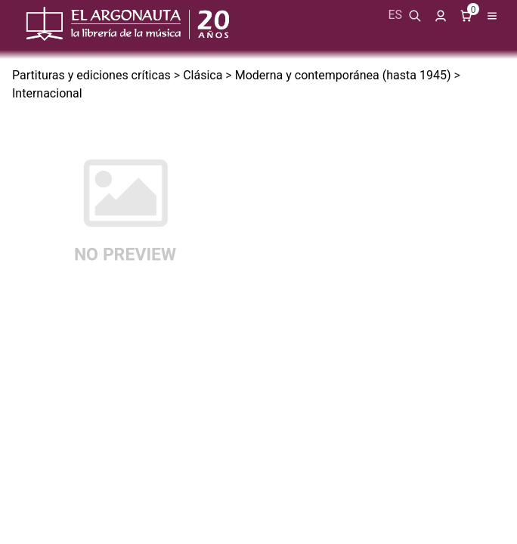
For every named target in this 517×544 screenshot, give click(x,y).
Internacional (47, 93)
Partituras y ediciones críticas (91, 75)
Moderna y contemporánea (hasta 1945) (343, 75)
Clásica (202, 75)
